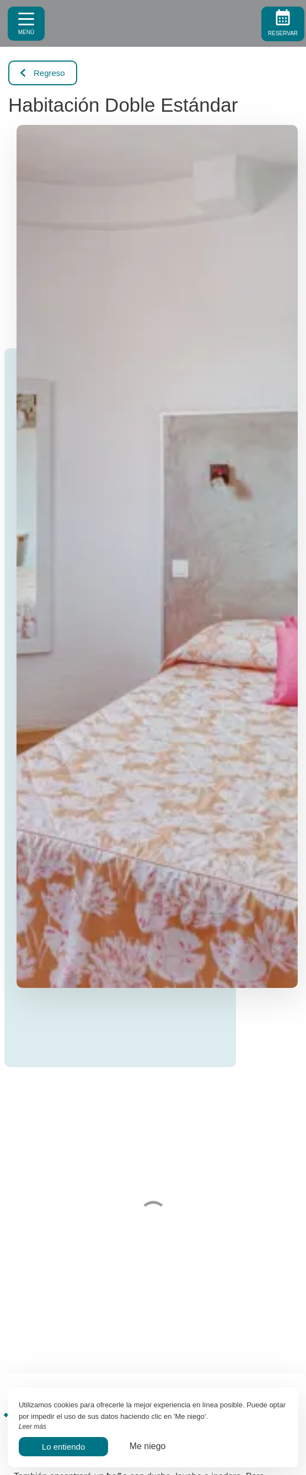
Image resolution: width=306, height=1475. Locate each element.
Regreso (42, 73)
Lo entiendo (63, 1446)
